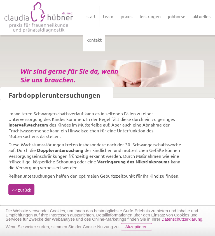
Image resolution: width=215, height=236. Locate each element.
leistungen (150, 16)
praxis (126, 16)
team (108, 16)
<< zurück (21, 189)
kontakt (94, 39)
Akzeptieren (136, 226)
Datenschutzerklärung (182, 219)
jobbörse (176, 16)
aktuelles (202, 16)
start (91, 16)
